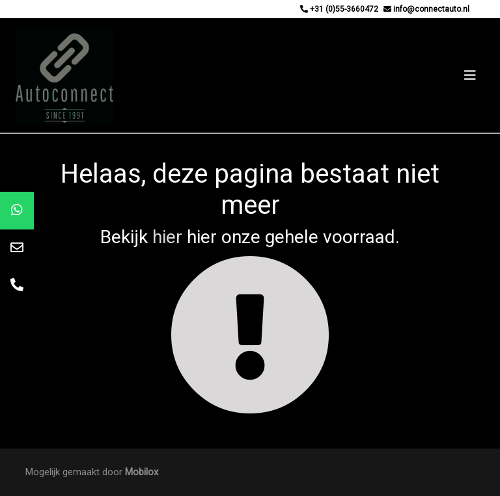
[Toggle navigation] (470, 75)
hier (167, 237)
